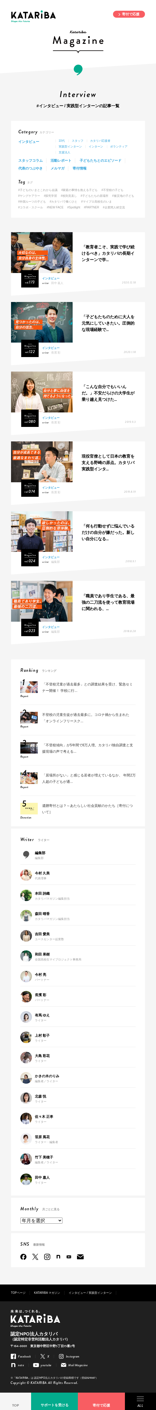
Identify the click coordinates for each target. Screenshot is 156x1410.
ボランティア (119, 146)
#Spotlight (73, 207)
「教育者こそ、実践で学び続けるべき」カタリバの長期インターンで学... (108, 253)
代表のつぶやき (30, 168)
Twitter (35, 1257)
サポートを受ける (55, 1405)
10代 (62, 140)
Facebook (23, 1257)
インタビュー (28, 141)
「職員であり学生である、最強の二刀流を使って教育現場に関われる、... (108, 602)
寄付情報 (80, 168)
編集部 (55, 561)
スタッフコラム (30, 160)
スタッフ (77, 140)
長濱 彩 (56, 352)
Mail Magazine (80, 1257)
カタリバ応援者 (100, 140)
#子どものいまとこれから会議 (38, 190)
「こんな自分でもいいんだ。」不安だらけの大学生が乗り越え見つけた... (108, 393)
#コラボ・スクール (30, 207)
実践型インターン (70, 146)
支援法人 (64, 152)
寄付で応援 (130, 14)
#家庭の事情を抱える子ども (79, 190)
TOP (15, 1405)
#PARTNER (91, 207)
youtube (69, 1257)
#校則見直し (69, 195)
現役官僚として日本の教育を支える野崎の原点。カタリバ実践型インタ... (108, 462)
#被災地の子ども (123, 195)
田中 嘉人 (57, 283)
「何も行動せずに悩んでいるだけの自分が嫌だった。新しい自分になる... (108, 532)
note (58, 1257)
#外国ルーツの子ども (32, 201)
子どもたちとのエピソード (100, 160)
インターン (96, 146)
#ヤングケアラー (29, 195)
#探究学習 (50, 195)
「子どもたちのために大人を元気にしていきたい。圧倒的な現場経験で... (108, 323)
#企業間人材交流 (114, 207)
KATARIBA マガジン (47, 1292)
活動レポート (61, 160)
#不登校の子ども (112, 190)
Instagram (47, 1257)
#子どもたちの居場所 (95, 195)
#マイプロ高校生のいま (96, 201)
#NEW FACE (55, 207)
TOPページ (18, 1292)
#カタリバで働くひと (64, 201)
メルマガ (57, 168)
